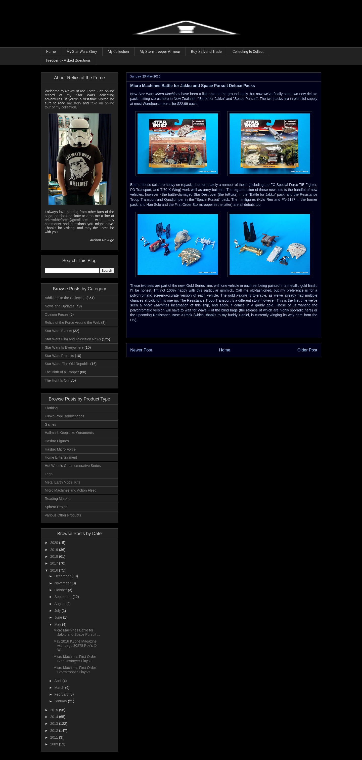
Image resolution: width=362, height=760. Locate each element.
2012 (54, 731)
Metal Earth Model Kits (62, 482)
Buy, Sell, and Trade (206, 52)
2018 (54, 556)
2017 (54, 563)
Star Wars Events (58, 331)
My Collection (118, 52)
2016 (54, 570)
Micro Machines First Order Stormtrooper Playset (75, 670)
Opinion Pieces (56, 314)
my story (74, 103)
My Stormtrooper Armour (160, 52)
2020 (54, 543)
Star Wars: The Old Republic (67, 364)
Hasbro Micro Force (60, 449)
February (61, 694)
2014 (54, 717)
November (62, 583)
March (59, 688)
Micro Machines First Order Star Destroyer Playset (75, 659)
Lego (49, 474)
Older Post (307, 350)
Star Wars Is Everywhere (64, 347)
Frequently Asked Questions (68, 60)
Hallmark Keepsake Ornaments (69, 433)
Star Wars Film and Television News (73, 339)
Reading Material (58, 499)
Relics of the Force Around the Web (72, 323)
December (62, 576)
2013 (54, 724)
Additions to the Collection (65, 298)
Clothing (51, 408)
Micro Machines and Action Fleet (70, 490)
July (58, 611)
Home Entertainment (61, 457)
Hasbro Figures (57, 441)
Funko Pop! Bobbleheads (64, 416)
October (61, 590)
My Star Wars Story (82, 52)
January (61, 701)
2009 (54, 744)
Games (50, 424)
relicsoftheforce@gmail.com (66, 220)
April (58, 681)
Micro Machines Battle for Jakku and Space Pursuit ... (77, 632)
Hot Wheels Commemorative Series (73, 466)
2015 (54, 710)
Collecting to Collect (248, 52)
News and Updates (59, 306)
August (60, 604)
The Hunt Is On (57, 380)
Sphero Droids (56, 507)
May (58, 624)
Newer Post (141, 350)
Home (51, 52)
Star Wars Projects (59, 356)
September (63, 597)
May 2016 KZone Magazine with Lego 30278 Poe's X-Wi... (75, 645)
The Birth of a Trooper (62, 372)
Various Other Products (63, 515)
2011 (54, 737)
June (58, 617)
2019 (54, 550)
